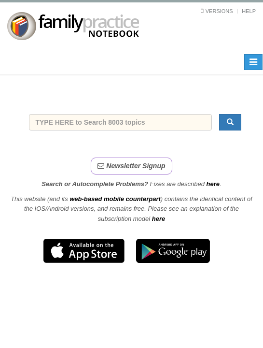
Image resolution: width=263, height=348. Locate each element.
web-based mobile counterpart (115, 199)
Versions (219, 11)
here (213, 184)
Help (249, 11)
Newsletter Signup (131, 166)
